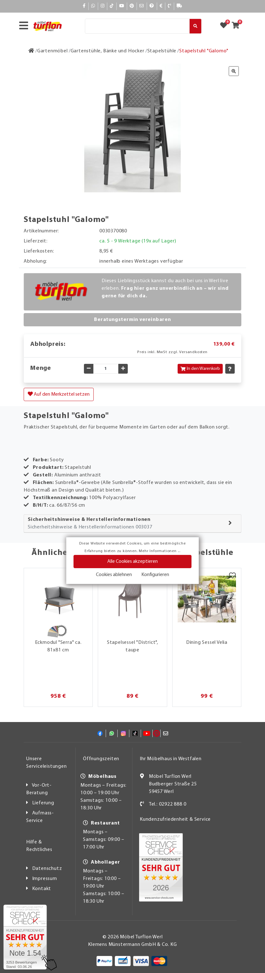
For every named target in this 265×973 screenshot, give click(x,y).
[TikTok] (111, 6)
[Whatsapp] (93, 6)
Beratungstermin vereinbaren (132, 319)
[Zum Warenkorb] (237, 26)
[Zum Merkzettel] (225, 26)
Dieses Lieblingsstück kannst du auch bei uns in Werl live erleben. (165, 288)
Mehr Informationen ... (159, 551)
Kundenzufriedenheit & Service (175, 819)
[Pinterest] (132, 6)
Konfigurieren (155, 574)
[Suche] (137, 26)
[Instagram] (102, 6)
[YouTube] (122, 6)
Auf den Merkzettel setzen (59, 394)
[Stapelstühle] (162, 51)
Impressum (44, 878)
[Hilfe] (152, 6)
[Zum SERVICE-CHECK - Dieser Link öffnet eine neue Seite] (25, 937)
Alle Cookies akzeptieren (132, 561)
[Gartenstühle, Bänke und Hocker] (107, 51)
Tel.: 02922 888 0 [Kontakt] (167, 804)
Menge (40, 368)
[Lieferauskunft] (179, 6)
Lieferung (43, 803)
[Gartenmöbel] (52, 51)
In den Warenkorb (200, 368)
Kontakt (41, 888)
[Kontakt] (169, 6)
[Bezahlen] (161, 6)
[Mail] (142, 6)
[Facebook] (84, 6)
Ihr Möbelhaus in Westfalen (171, 758)
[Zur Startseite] (31, 51)
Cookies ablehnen (114, 574)
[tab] (132, 524)
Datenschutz (47, 868)
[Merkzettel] (232, 576)
